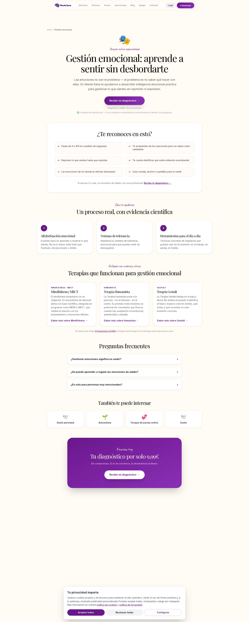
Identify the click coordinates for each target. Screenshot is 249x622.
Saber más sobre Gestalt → (172, 320)
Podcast (154, 5)
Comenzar (185, 5)
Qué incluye (120, 5)
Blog (133, 5)
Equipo (142, 5)
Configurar (163, 612)
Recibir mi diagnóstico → (124, 100)
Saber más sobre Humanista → (121, 320)
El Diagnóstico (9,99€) (105, 331)
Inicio (49, 30)
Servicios (83, 5)
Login (170, 5)
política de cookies (107, 604)
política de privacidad (130, 604)
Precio (107, 5)
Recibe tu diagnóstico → (157, 183)
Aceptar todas (86, 612)
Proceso (96, 5)
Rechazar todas (124, 612)
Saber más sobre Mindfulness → (69, 320)
